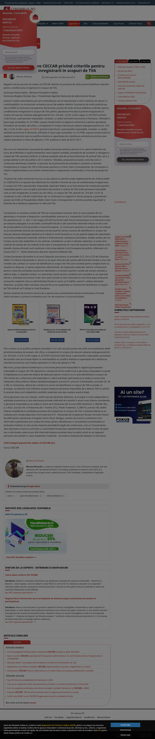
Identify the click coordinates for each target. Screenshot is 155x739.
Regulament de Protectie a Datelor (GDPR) (59, 725)
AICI (99, 730)
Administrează (125, 730)
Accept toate (125, 725)
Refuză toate (125, 735)
